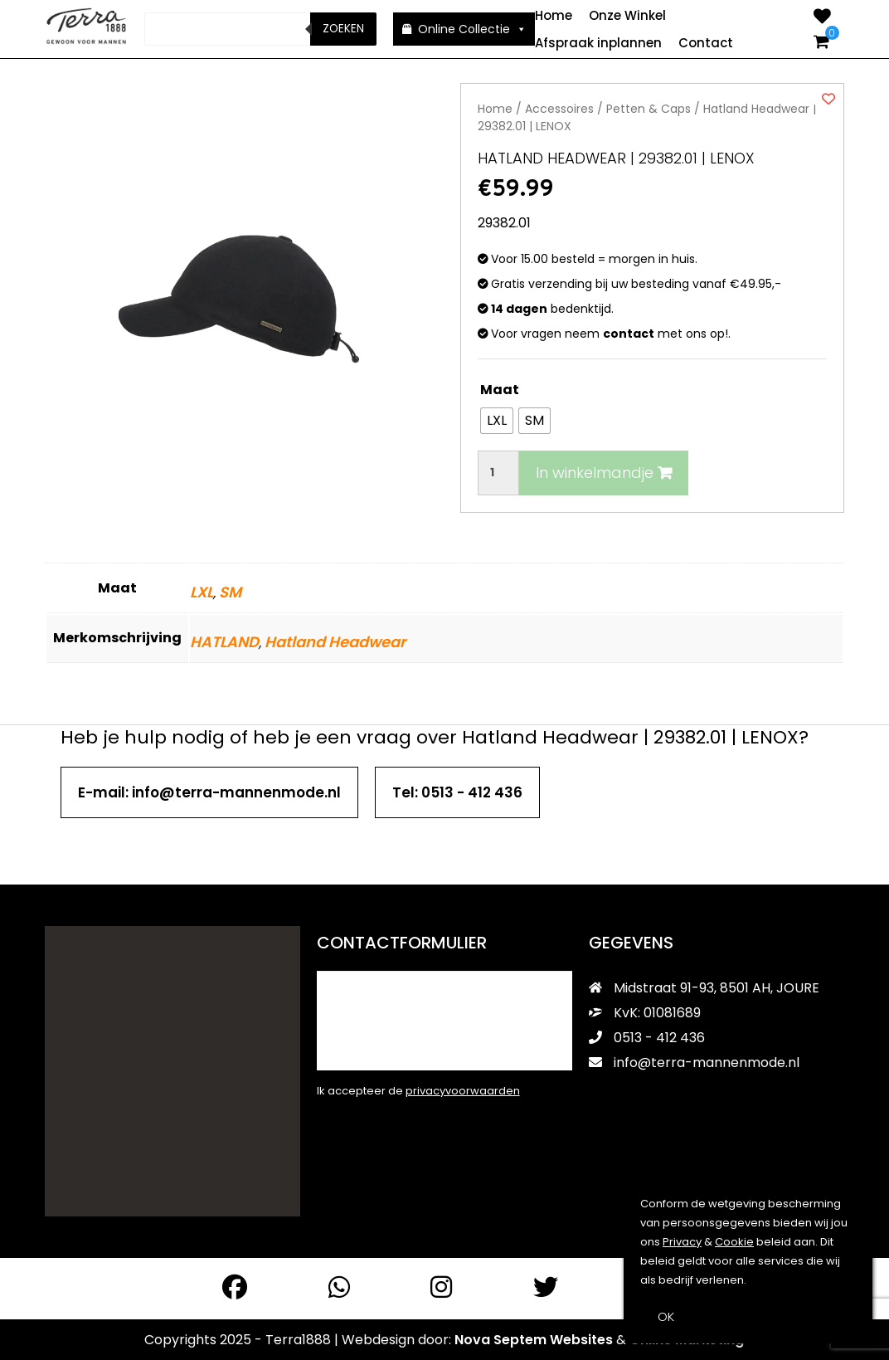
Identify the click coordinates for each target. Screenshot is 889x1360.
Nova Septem (500, 1338)
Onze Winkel (627, 15)
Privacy (682, 1242)
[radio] (497, 419)
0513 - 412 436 (647, 1036)
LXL (201, 591)
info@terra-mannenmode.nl (694, 1061)
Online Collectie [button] (472, 29)
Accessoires (559, 108)
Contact (705, 42)
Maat (499, 388)
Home (553, 15)
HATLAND (224, 641)
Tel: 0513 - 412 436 (457, 792)
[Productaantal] (498, 472)
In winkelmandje (604, 471)
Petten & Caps (648, 108)
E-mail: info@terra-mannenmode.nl (209, 792)
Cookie (734, 1242)
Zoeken (343, 29)
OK (666, 1316)
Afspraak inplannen (598, 42)
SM (230, 591)
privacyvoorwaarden (463, 1090)
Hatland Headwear (335, 641)
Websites (581, 1338)
